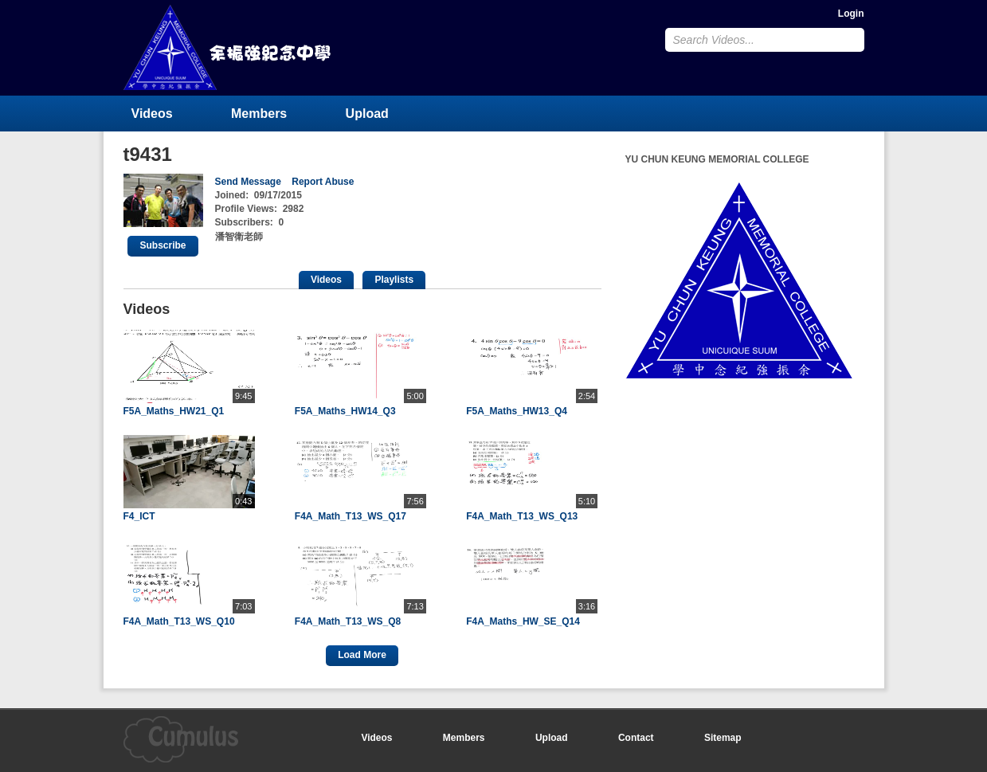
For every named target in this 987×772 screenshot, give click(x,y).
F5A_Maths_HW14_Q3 (345, 411)
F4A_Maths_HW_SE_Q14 (523, 621)
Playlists (393, 279)
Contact (636, 737)
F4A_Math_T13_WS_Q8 (348, 621)
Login (851, 13)
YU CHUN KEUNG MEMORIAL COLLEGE (228, 47)
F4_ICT (139, 516)
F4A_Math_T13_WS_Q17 (350, 516)
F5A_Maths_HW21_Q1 (174, 411)
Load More (362, 654)
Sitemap (723, 737)
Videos (152, 113)
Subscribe (162, 245)
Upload (367, 113)
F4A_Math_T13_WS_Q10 (179, 621)
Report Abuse (323, 181)
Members (259, 113)
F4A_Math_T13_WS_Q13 (522, 516)
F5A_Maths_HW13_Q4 (516, 411)
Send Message (248, 181)
